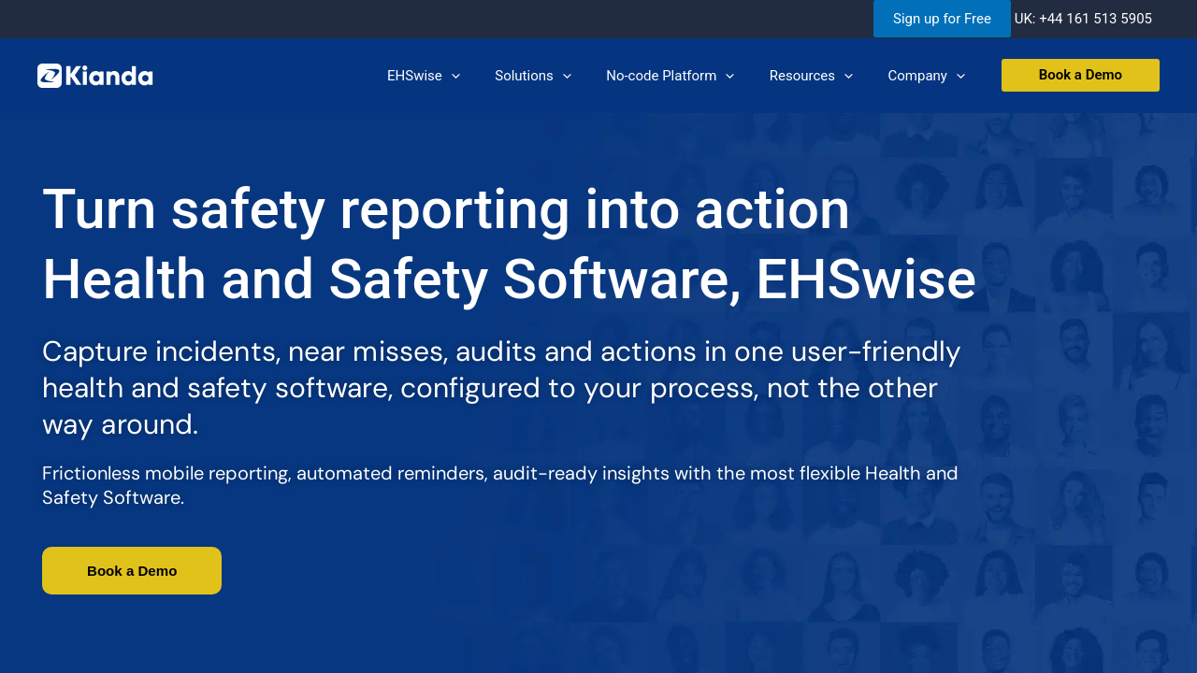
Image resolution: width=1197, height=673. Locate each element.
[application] (482, 75)
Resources (821, 75)
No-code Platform (688, 75)
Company (929, 75)
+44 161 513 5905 (1095, 18)
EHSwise (455, 75)
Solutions (557, 75)
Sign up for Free (942, 18)
